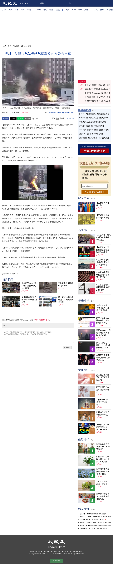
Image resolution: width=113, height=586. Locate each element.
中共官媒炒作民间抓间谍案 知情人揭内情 (93, 118)
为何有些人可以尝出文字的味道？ (102, 402)
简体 (26, 3)
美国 (10, 9)
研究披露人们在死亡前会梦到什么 (102, 389)
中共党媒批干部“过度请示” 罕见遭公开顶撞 (102, 274)
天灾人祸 (23, 46)
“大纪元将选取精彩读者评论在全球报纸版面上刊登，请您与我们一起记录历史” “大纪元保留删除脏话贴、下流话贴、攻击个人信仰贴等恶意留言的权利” (38, 336)
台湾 (29, 9)
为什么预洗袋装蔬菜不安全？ (102, 482)
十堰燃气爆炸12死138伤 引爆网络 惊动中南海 (29, 285)
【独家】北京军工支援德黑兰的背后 (91, 519)
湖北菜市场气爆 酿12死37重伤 (65, 284)
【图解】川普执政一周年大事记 (102, 216)
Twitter (13, 118)
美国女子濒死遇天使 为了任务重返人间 (103, 377)
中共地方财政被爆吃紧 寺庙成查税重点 (92, 122)
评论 (45, 9)
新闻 (9, 46)
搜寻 (69, 3)
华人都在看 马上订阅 (94, 192)
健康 (102, 9)
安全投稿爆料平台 (42, 320)
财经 (74, 9)
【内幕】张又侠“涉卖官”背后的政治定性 (93, 528)
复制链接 (28, 118)
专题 (51, 9)
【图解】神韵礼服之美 (102, 204)
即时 (39, 9)
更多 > (94, 110)
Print (35, 118)
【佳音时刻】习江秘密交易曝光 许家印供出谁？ (102, 249)
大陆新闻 (16, 46)
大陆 (4, 9)
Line (20, 118)
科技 (67, 9)
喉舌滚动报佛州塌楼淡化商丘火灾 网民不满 (65, 299)
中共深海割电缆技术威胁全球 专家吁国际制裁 (103, 262)
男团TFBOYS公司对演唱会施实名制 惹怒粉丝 (103, 332)
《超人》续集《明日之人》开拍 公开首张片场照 (103, 308)
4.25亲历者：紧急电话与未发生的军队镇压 (103, 237)
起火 (72, 112)
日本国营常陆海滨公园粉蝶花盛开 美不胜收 (102, 471)
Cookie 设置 (56, 561)
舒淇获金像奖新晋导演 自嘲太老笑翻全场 (103, 357)
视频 (58, 9)
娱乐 (80, 9)
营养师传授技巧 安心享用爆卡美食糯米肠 (102, 496)
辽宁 (59, 112)
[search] (55, 3)
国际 (23, 9)
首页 (4, 46)
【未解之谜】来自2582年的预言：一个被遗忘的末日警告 (102, 427)
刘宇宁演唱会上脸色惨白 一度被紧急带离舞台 (103, 320)
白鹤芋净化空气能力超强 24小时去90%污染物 (103, 459)
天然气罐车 (66, 112)
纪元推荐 (86, 110)
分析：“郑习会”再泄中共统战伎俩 (91, 134)
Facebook (5, 118)
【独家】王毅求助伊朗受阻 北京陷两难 (92, 514)
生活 (96, 9)
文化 (86, 9)
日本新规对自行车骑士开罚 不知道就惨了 (103, 446)
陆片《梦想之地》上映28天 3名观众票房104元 (103, 345)
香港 (17, 9)
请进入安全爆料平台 (94, 150)
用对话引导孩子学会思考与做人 (102, 413)
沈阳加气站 (53, 112)
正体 (21, 3)
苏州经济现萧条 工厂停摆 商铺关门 (91, 126)
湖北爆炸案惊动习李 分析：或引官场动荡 (29, 299)
